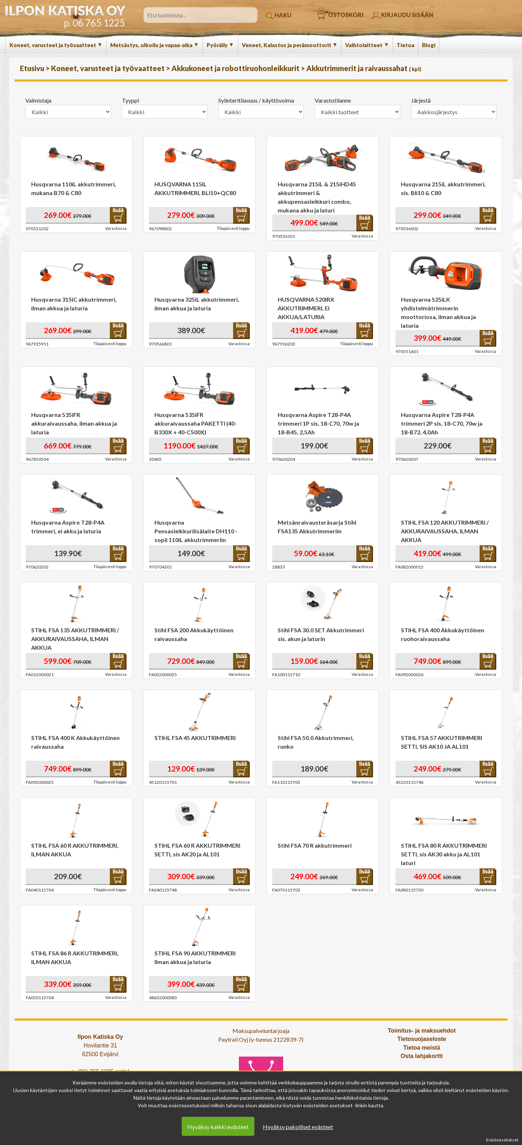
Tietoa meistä (421, 1048)
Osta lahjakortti (422, 1056)
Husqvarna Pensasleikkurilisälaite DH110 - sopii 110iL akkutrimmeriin (195, 531)
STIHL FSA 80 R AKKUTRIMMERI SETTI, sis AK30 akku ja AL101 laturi (444, 854)
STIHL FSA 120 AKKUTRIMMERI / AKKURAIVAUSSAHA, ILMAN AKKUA (445, 531)
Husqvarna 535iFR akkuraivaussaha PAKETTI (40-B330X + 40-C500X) (195, 423)
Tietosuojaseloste (421, 1039)
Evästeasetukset (502, 1139)
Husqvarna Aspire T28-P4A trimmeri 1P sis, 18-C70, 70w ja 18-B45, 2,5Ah (318, 423)
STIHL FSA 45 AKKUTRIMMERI (195, 737)
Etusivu (33, 68)
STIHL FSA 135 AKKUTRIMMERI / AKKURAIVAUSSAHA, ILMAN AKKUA (75, 639)
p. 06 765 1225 (94, 23)
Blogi (428, 45)
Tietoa (405, 45)
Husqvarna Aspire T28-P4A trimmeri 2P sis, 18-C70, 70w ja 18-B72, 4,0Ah (441, 423)
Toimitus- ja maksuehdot (422, 1031)
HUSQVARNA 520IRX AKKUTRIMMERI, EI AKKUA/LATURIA (306, 308)
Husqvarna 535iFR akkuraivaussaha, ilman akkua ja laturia (74, 423)
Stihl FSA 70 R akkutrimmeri (315, 845)
